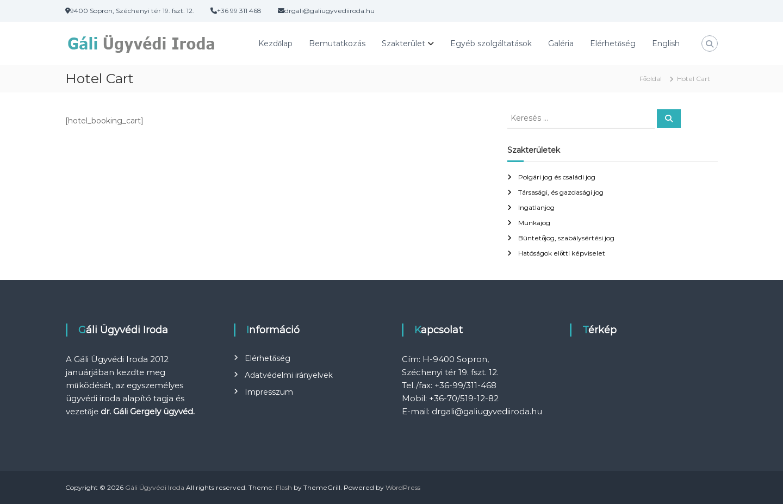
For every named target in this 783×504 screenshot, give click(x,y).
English (666, 43)
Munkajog (534, 223)
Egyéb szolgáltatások (491, 43)
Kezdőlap (275, 43)
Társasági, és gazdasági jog (561, 192)
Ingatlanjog (536, 207)
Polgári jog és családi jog (556, 177)
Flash (284, 487)
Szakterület (403, 43)
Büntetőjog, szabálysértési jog (566, 238)
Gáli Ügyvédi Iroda (154, 487)
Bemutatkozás (337, 43)
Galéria (561, 43)
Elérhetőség (613, 43)
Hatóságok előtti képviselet (561, 253)
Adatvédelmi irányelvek (289, 375)
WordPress (403, 487)
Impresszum (269, 392)
